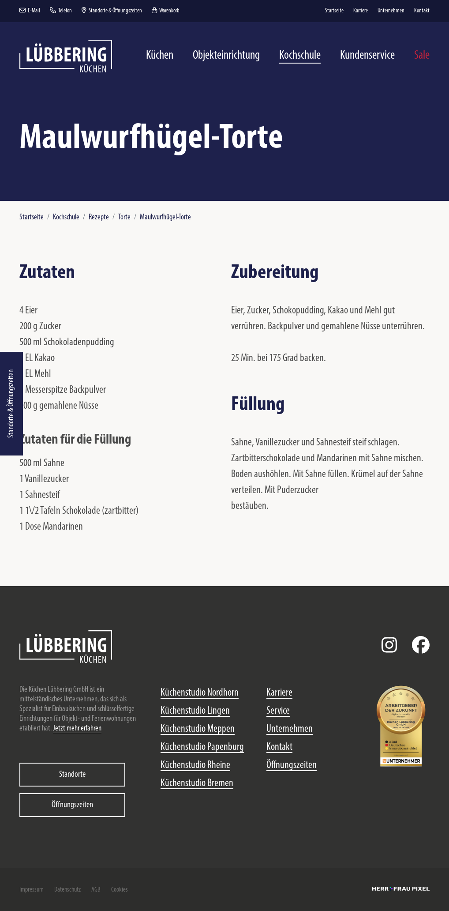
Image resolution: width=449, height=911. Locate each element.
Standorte (72, 774)
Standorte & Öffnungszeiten (11, 403)
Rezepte (99, 217)
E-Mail (29, 11)
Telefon (61, 11)
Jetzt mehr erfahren (77, 728)
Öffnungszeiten (72, 805)
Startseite (31, 217)
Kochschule (66, 217)
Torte (124, 217)
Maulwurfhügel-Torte (165, 217)
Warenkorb (166, 11)
